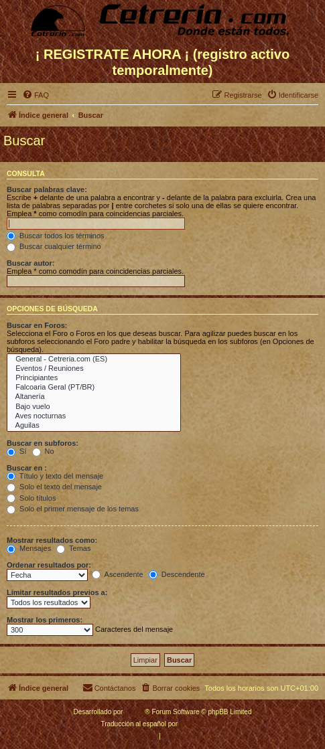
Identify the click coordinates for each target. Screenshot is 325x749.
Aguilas (94, 425)
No (43, 451)
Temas (73, 548)
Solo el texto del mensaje (54, 487)
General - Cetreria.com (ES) (94, 359)
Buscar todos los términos (56, 236)
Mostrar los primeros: (44, 620)
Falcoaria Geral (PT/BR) (94, 387)
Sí (16, 451)
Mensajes (29, 548)
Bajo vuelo (94, 407)
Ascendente (117, 574)
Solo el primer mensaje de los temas (73, 509)
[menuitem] (35, 95)
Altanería (94, 397)
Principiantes (94, 378)
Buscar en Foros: (37, 325)
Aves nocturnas (94, 416)
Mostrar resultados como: (52, 540)
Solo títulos (31, 498)
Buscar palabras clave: (47, 189)
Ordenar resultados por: (49, 565)
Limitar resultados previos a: (57, 592)
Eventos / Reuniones (94, 368)
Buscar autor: (31, 263)
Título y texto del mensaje (55, 476)
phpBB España (202, 724)
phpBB (135, 712)
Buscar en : (27, 468)
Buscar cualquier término (54, 246)
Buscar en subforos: (42, 443)
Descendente (177, 574)
